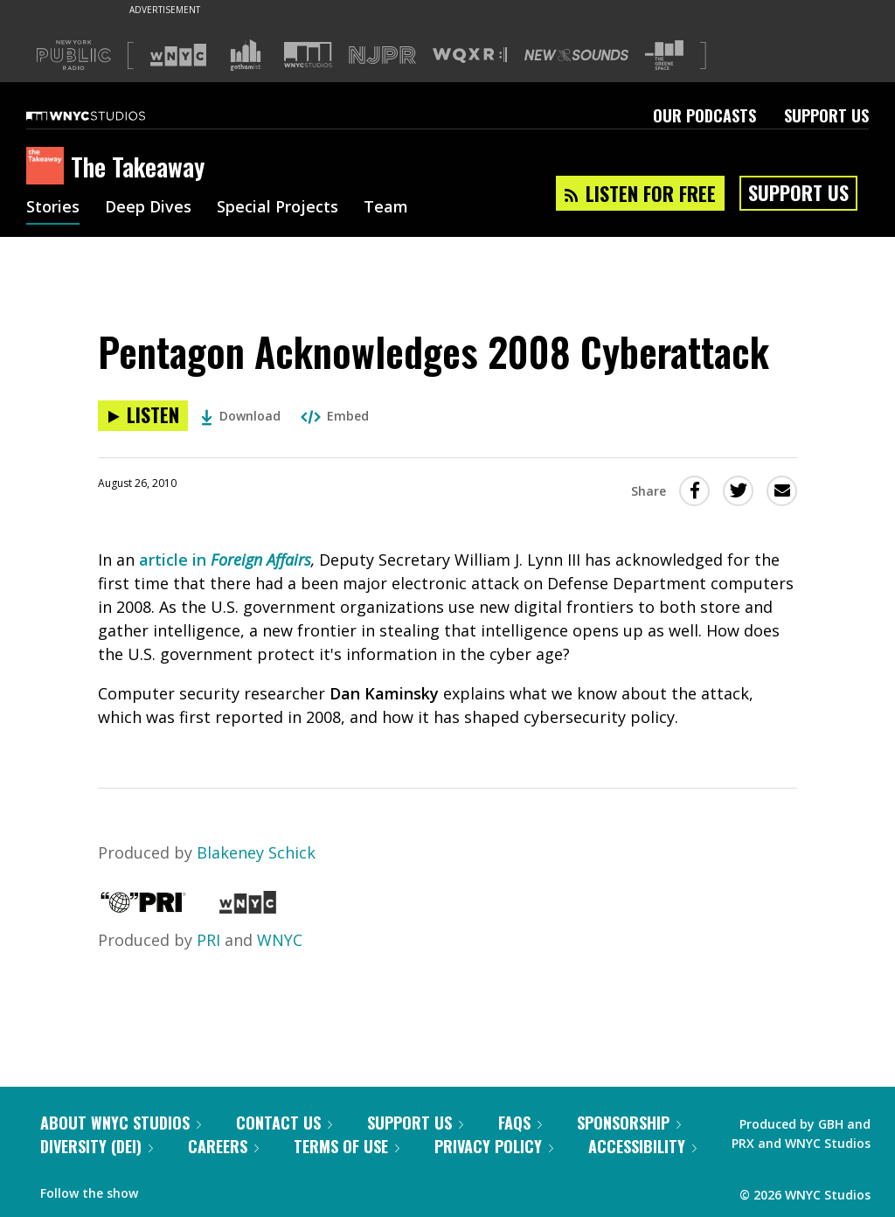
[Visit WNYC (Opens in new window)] (178, 55)
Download (241, 415)
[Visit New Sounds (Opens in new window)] (576, 55)
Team (386, 208)
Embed (335, 415)
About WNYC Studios (120, 1122)
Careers (223, 1146)
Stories (53, 208)
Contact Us (284, 1122)
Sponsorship (629, 1122)
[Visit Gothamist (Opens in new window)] (245, 55)
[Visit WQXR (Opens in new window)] (470, 55)
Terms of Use (346, 1146)
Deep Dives (148, 208)
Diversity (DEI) (96, 1146)
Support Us (826, 115)
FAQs (520, 1122)
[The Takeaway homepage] (48, 167)
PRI (208, 939)
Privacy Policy (493, 1146)
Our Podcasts (704, 115)
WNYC (279, 939)
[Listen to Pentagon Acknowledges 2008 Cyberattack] (143, 415)
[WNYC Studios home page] (107, 115)
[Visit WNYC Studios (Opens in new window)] (308, 54)
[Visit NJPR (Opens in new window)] (382, 55)
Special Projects (277, 208)
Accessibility (642, 1146)
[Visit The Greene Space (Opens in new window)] (664, 55)
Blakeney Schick (256, 852)
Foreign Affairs (261, 559)
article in (175, 559)
